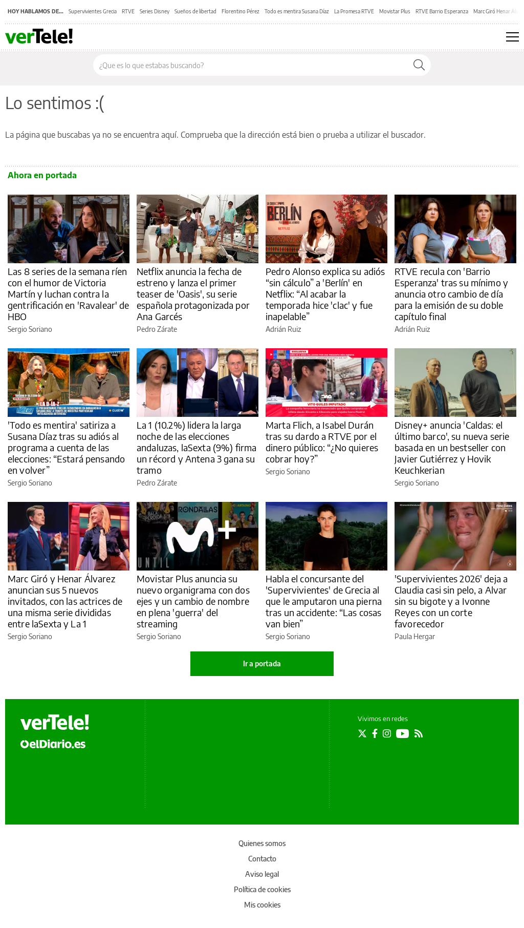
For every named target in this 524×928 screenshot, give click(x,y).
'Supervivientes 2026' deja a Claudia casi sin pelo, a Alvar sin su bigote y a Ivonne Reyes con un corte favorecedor (451, 601)
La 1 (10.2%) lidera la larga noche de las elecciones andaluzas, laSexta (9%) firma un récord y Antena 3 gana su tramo (196, 447)
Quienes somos (262, 843)
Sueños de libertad (195, 11)
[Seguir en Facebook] (375, 733)
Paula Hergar (415, 636)
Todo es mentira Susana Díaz (297, 11)
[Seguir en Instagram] (387, 733)
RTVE (128, 11)
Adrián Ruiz (283, 329)
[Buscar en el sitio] (250, 65)
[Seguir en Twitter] (362, 733)
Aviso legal (262, 874)
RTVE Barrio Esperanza (442, 11)
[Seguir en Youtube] (402, 733)
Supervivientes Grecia (93, 11)
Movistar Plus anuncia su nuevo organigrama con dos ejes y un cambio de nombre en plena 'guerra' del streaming (193, 601)
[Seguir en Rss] (418, 733)
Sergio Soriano (30, 329)
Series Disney (154, 11)
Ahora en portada (42, 175)
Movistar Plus (394, 11)
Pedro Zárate (157, 329)
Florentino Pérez (240, 11)
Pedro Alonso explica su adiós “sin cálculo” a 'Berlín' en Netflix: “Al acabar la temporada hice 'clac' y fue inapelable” (325, 293)
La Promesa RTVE (354, 11)
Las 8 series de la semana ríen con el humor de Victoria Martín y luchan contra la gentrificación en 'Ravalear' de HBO (68, 293)
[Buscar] (419, 65)
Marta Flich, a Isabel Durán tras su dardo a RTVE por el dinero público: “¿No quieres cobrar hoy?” (322, 442)
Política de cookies (262, 889)
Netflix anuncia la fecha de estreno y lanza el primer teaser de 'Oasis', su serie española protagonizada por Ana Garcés (193, 293)
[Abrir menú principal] (512, 36)
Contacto (262, 858)
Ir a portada (262, 663)
